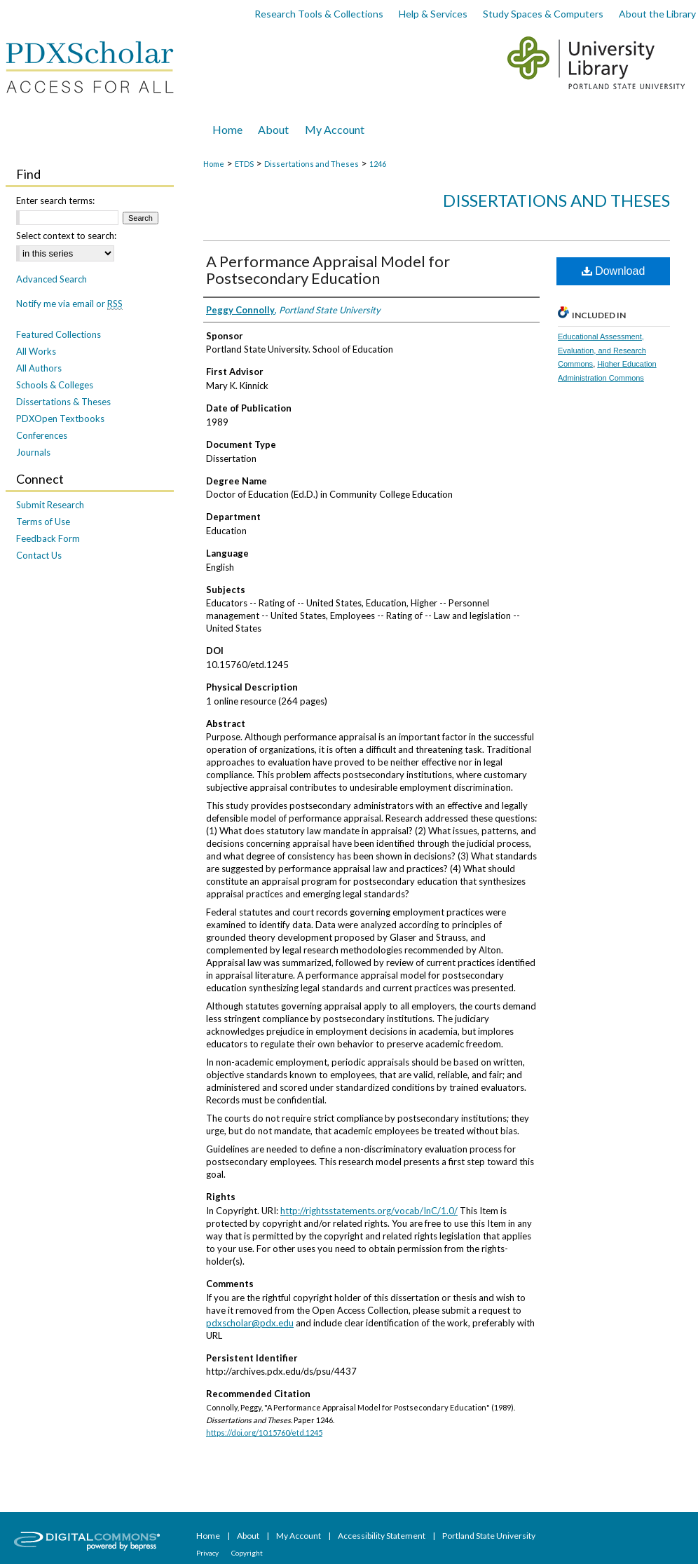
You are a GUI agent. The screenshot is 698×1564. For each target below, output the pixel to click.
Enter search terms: (55, 200)
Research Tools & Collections (318, 14)
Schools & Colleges (54, 384)
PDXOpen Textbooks (60, 418)
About (249, 1535)
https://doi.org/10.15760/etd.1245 (264, 1432)
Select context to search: (66, 235)
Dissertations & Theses (63, 401)
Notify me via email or (69, 303)
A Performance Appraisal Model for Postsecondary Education (328, 269)
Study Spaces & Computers (543, 14)
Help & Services (433, 14)
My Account (299, 1535)
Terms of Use (43, 521)
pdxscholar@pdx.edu (250, 1322)
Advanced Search (51, 279)
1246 (377, 163)
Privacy (208, 1553)
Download (613, 271)
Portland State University (488, 1535)
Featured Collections (58, 334)
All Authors (39, 368)
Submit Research (50, 504)
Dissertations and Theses (311, 163)
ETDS (244, 163)
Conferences (41, 435)
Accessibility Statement (382, 1535)
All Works (36, 351)
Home (213, 163)
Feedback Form (48, 538)
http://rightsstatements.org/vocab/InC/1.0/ (369, 1210)
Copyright (247, 1553)
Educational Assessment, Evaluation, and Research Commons (602, 350)
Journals (33, 452)
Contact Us (39, 555)
